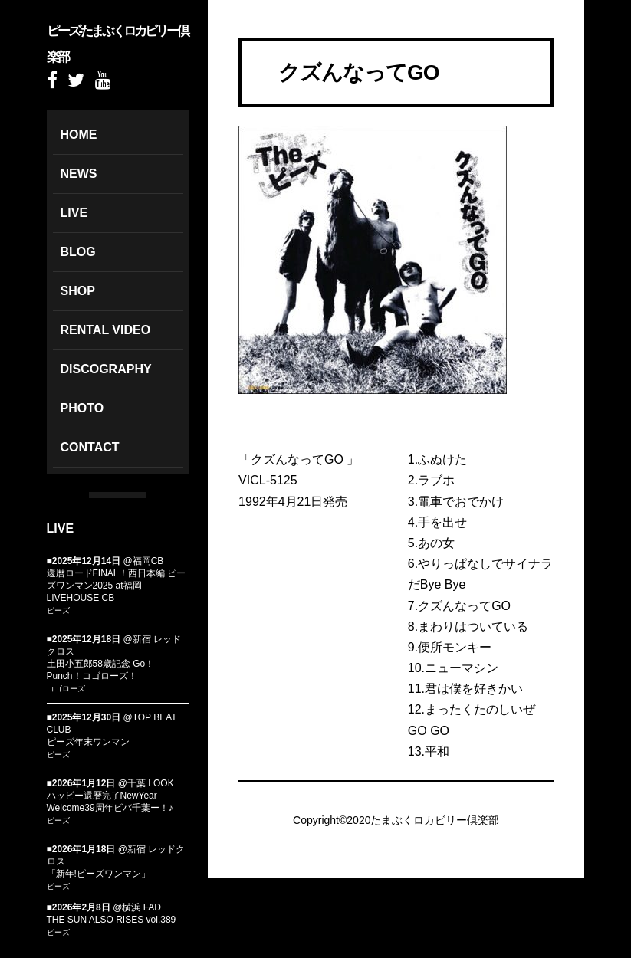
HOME (79, 134)
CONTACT (90, 447)
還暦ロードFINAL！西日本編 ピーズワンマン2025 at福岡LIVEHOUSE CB (116, 585)
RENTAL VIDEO (106, 329)
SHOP (78, 290)
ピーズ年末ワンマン (88, 742)
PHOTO (82, 408)
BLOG (78, 251)
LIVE (74, 212)
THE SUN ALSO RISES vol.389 (111, 919)
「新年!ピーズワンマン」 (98, 873)
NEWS (79, 173)
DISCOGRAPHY (106, 369)
